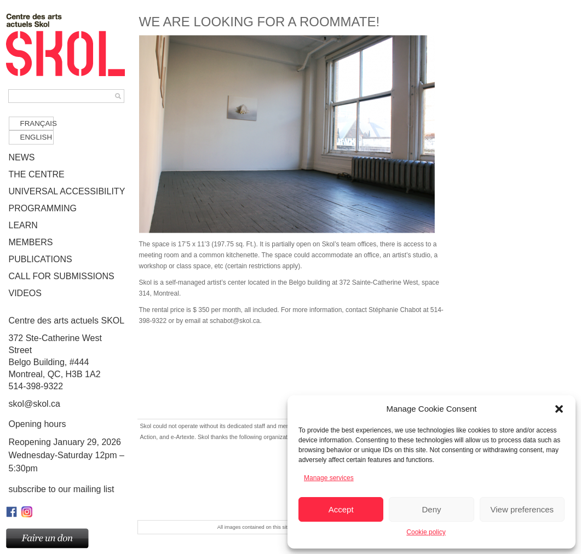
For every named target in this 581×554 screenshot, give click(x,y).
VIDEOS (25, 293)
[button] (559, 408)
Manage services (329, 478)
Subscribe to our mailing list (61, 489)
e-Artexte (182, 437)
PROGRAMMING (43, 208)
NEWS (22, 157)
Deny (431, 509)
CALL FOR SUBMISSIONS (61, 276)
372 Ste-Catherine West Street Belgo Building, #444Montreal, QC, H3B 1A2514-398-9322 (67, 353)
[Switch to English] (31, 137)
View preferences (522, 509)
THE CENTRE (37, 174)
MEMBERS (31, 242)
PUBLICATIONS (40, 259)
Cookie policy (425, 532)
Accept (341, 509)
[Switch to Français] (31, 123)
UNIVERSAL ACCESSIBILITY (67, 191)
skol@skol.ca (35, 403)
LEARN (23, 225)
